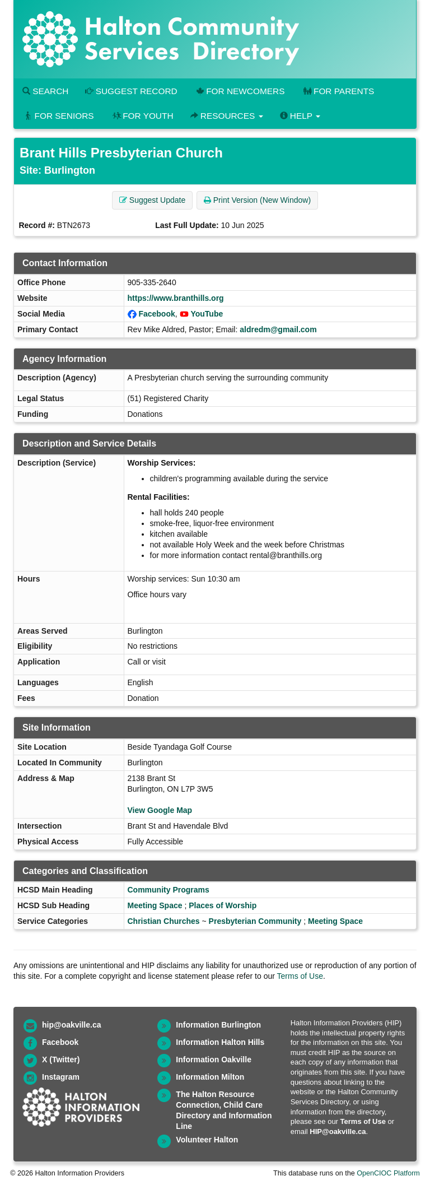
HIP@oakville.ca (338, 1131)
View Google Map (160, 810)
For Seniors (58, 115)
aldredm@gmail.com (278, 329)
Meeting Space (155, 905)
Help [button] (300, 115)
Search (45, 91)
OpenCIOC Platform (388, 1173)
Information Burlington (218, 1024)
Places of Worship (222, 905)
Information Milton (210, 1076)
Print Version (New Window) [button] (257, 200)
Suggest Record (131, 91)
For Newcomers (239, 91)
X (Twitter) (61, 1059)
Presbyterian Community (255, 921)
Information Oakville (213, 1059)
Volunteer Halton (207, 1139)
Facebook (156, 313)
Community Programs (168, 889)
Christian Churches (164, 921)
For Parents (337, 91)
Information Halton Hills (220, 1042)
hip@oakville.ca (71, 1024)
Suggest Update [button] (152, 200)
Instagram (61, 1076)
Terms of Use (300, 976)
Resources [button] (226, 115)
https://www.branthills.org (176, 298)
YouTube (206, 313)
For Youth (142, 115)
